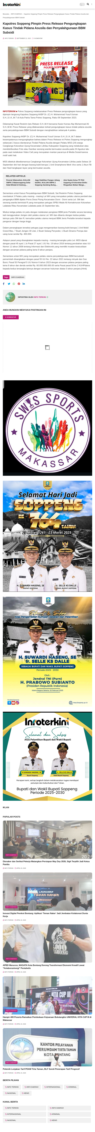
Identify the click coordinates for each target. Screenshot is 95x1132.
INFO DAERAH (16, 14)
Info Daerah (11, 907)
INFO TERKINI (13, 1087)
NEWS (26, 1093)
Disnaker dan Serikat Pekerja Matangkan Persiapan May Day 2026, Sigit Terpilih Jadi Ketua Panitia (46, 863)
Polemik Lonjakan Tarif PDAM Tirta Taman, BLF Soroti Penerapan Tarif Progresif (41, 1069)
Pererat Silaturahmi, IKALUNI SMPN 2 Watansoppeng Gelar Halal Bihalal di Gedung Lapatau (18, 182)
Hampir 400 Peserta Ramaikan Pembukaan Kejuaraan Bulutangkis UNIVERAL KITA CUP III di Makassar (47, 1018)
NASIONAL (11, 1093)
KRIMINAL (72, 1087)
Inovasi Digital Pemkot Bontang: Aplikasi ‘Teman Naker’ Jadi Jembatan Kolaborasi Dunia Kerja (45, 914)
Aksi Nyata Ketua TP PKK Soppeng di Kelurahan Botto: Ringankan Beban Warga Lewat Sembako (75, 182)
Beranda (6, 14)
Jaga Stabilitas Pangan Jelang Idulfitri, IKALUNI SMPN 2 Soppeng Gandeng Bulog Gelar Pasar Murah (47, 182)
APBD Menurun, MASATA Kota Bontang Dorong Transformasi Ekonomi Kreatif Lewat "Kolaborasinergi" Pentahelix (43, 966)
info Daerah (11, 855)
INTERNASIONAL (53, 1087)
